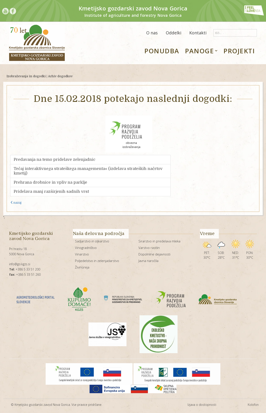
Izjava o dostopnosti (202, 405)
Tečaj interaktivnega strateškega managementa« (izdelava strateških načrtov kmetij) (88, 170)
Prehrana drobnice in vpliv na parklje (50, 182)
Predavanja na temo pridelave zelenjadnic (54, 159)
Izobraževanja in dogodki (26, 76)
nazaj (16, 202)
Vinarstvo (82, 254)
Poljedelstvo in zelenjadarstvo (97, 261)
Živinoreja (82, 267)
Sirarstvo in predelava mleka (159, 241)
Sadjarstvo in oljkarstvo (92, 241)
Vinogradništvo (86, 247)
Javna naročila (148, 261)
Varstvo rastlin (149, 247)
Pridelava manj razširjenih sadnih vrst (51, 191)
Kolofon (253, 405)
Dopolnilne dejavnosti (154, 254)
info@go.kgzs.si (19, 264)
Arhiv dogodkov (60, 76)
